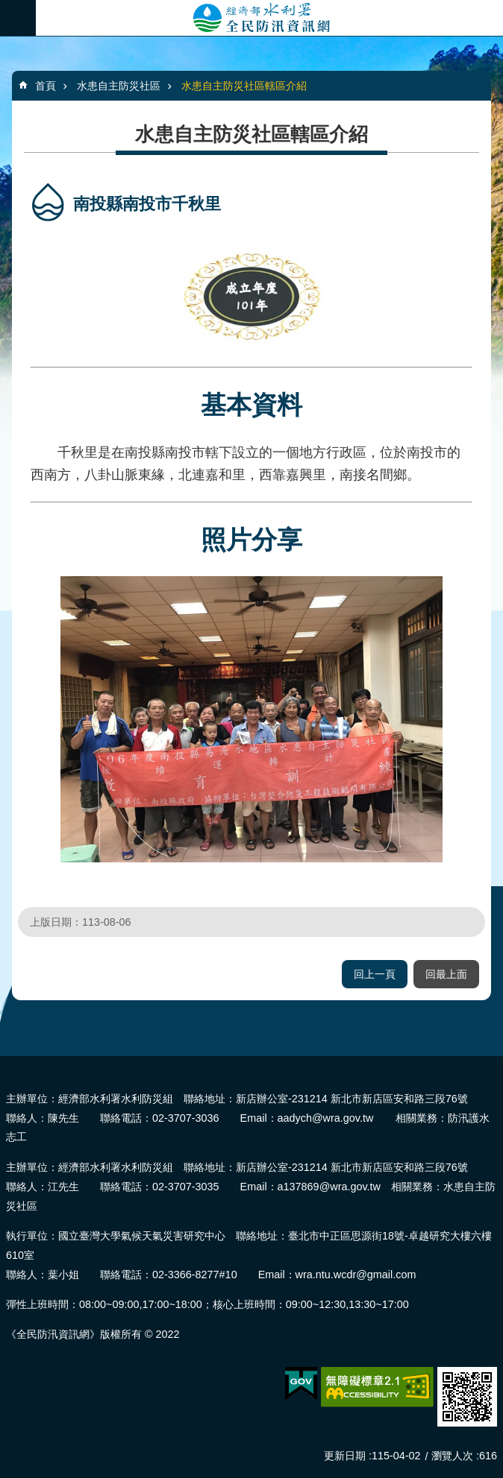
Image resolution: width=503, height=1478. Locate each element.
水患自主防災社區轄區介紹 (244, 86)
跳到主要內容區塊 (7, 7)
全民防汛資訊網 (269, 18)
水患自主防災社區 (118, 86)
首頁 (45, 86)
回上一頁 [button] (375, 974)
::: (5, 1062)
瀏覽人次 (452, 1456)
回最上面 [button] (446, 974)
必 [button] (18, 18)
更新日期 (345, 1456)
